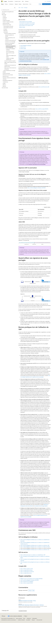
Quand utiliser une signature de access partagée (26, 24)
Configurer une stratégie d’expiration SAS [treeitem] (10, 59)
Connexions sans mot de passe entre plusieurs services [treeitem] (10, 66)
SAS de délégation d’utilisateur (25, 45)
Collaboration (29, 618)
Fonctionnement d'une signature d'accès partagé (27, 22)
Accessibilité (28, 619)
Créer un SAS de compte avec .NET (26, 568)
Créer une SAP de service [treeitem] (10, 51)
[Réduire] (15, 8)
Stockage (25, 7)
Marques (33, 619)
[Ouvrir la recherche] (45, 1)
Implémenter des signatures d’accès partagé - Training (27, 600)
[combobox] (8, 10)
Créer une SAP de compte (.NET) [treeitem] (10, 53)
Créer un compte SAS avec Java (26, 573)
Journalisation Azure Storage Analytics (41, 505)
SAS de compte (23, 48)
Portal (40, 4)
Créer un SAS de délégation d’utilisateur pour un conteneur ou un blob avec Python (35, 546)
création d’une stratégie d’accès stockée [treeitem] (11, 56)
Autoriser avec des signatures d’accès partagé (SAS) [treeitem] (10, 46)
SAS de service (23, 47)
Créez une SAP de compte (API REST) (41, 108)
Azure (22, 7)
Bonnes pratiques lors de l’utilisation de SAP (26, 25)
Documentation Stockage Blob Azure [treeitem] (8, 11)
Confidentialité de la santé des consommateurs (8, 619)
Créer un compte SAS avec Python (26, 570)
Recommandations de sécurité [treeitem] (8, 26)
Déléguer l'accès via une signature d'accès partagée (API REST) (31, 578)
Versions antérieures (19, 618)
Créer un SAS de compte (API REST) (26, 582)
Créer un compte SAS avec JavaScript (27, 571)
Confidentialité (34, 618)
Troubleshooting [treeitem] (5, 81)
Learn (19, 7)
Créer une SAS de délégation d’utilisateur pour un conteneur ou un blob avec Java (34, 549)
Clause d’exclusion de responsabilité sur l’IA (8, 618)
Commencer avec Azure (46, 4)
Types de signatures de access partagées (25, 21)
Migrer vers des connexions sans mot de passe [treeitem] (10, 63)
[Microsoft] (2, 1)
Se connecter (49, 1)
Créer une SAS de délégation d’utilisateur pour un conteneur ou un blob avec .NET (34, 545)
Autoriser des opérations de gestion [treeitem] (10, 60)
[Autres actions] (50, 7)
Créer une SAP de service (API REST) (26, 581)
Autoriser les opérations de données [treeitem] (9, 35)
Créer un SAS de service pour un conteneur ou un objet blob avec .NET (32, 554)
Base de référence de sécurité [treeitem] (8, 27)
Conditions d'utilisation (21, 619)
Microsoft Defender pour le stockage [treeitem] (9, 70)
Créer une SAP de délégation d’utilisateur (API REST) (29, 580)
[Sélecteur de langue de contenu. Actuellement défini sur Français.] (3, 616)
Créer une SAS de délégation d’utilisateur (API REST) (36, 187)
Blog (24, 618)
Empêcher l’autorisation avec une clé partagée (36, 164)
